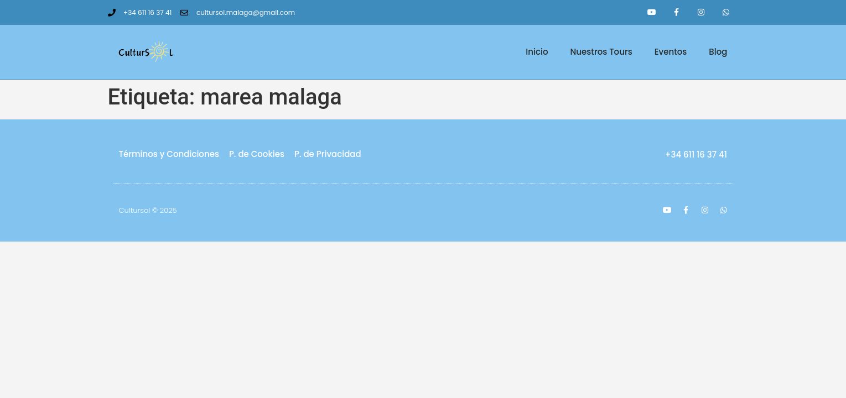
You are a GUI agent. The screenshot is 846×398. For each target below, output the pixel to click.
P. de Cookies (256, 154)
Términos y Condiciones (169, 154)
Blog (718, 51)
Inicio (537, 51)
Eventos (671, 51)
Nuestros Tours (601, 51)
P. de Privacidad (327, 154)
